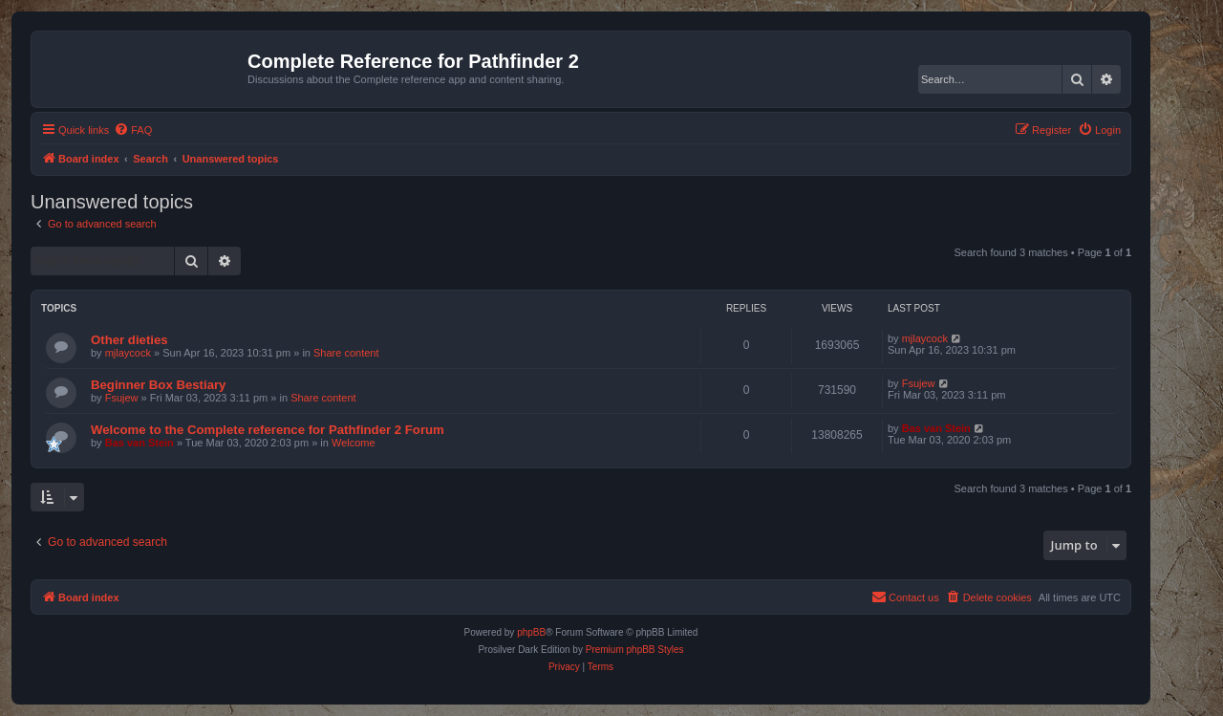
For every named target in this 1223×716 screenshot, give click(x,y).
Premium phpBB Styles (635, 649)
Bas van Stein (139, 442)
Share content (346, 352)
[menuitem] (133, 130)
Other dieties (129, 340)
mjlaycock (128, 352)
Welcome (353, 442)
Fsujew (122, 397)
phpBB (531, 632)
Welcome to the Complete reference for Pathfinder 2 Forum (267, 430)
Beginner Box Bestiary (158, 385)
